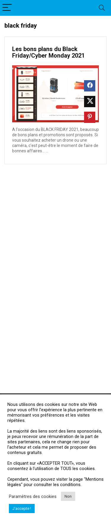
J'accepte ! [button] (21, 508)
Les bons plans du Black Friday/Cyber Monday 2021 (48, 52)
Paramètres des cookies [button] (33, 496)
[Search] (102, 8)
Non (68, 496)
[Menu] (7, 8)
